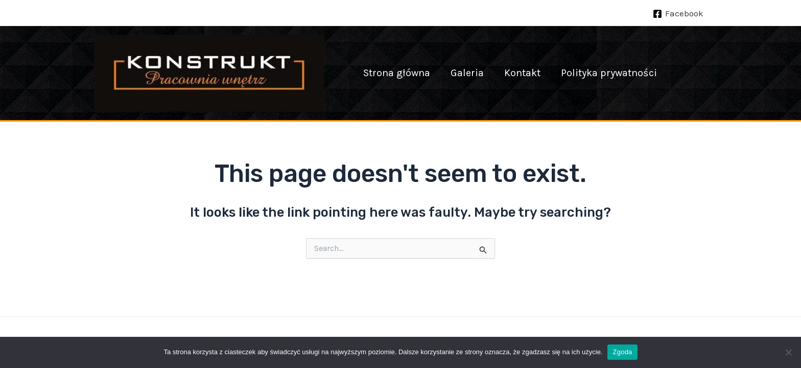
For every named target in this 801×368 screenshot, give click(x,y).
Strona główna (396, 73)
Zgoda (622, 352)
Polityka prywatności (609, 73)
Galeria (467, 73)
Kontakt (522, 73)
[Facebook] (678, 13)
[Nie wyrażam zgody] (788, 352)
